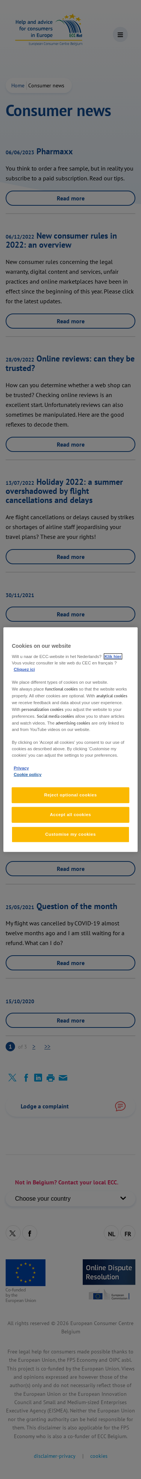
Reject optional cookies (70, 795)
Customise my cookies (70, 834)
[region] (70, 739)
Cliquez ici (24, 669)
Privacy (21, 768)
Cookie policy (27, 774)
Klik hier (113, 656)
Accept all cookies (70, 814)
